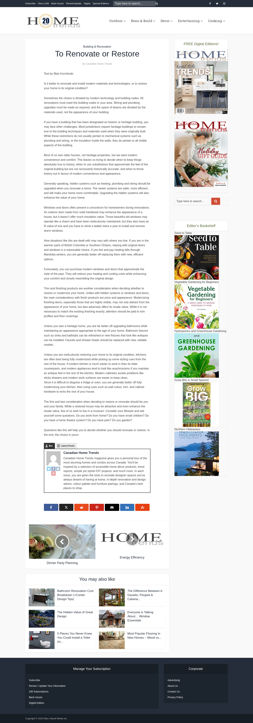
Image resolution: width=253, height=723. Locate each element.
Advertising (174, 680)
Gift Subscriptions (39, 691)
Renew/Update (73, 3)
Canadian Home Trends (99, 63)
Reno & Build (141, 20)
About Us (173, 685)
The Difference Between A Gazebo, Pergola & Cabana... (144, 595)
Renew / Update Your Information (47, 685)
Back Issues (57, 3)
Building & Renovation (97, 46)
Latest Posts (67, 445)
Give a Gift (43, 3)
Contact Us (174, 691)
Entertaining (189, 20)
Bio (51, 445)
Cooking (215, 20)
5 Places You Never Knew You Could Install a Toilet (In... (74, 637)
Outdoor (116, 20)
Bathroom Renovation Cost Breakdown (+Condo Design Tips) (75, 595)
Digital (87, 3)
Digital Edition (36, 703)
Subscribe (30, 3)
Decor (165, 20)
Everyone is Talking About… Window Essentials (140, 616)
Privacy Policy (175, 697)
